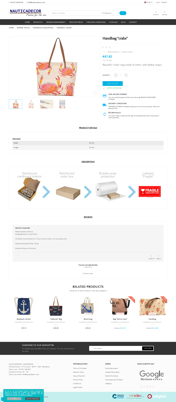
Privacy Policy (78, 380)
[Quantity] (120, 75)
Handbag (152, 319)
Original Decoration (112, 372)
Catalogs (108, 383)
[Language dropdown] (148, 2)
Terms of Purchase (80, 368)
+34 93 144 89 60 (16, 2)
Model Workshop (111, 376)
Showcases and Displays (114, 380)
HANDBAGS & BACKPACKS (24, 322)
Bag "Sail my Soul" (120, 319)
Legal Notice (77, 387)
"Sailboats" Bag (56, 319)
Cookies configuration (32, 398)
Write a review (127, 52)
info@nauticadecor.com (36, 2)
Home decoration (111, 368)
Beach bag (88, 319)
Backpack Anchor (24, 319)
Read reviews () (114, 52)
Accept (14, 398)
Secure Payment (79, 376)
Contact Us (77, 383)
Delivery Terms (78, 372)
